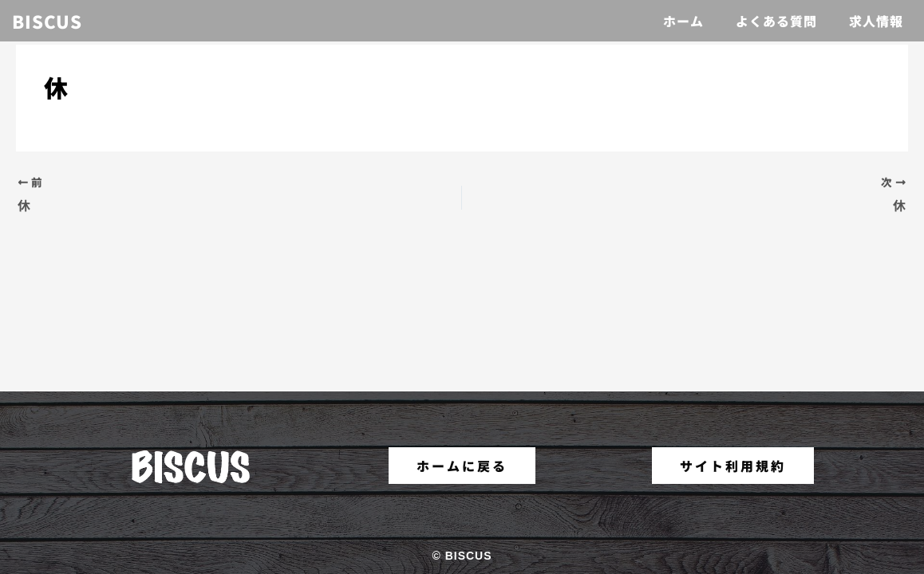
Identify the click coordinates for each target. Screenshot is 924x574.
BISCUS (47, 20)
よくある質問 (776, 20)
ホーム (683, 20)
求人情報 (876, 20)
